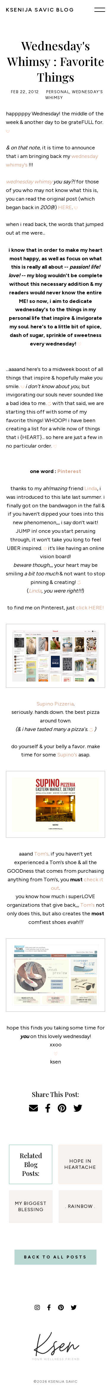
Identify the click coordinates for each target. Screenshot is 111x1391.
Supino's (67, 754)
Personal (57, 92)
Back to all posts (55, 1257)
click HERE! (90, 607)
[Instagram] (37, 1307)
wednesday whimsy (29, 181)
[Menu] (100, 9)
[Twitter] (74, 1307)
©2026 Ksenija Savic (55, 1381)
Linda (90, 488)
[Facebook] (49, 1307)
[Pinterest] (61, 1307)
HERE (65, 207)
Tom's (41, 854)
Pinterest (69, 471)
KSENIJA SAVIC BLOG (40, 10)
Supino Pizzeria (55, 704)
